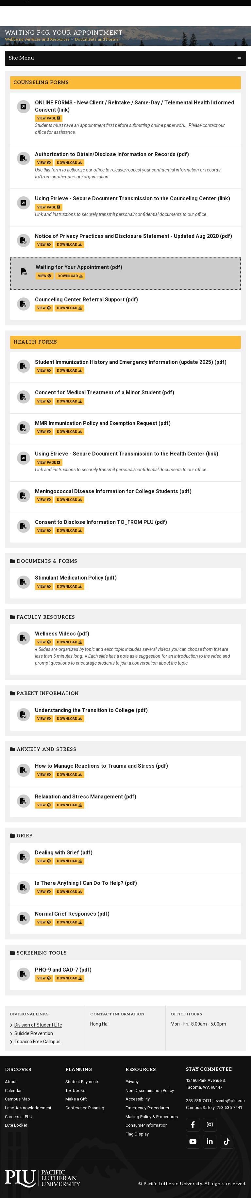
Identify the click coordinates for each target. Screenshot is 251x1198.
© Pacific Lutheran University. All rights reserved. (192, 1184)
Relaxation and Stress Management (79, 797)
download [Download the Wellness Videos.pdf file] (69, 642)
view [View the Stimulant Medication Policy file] (44, 586)
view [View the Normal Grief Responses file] (44, 922)
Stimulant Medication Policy (69, 578)
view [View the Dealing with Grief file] (44, 861)
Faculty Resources (42, 617)
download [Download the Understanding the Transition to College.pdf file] (69, 719)
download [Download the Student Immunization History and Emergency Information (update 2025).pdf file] (69, 370)
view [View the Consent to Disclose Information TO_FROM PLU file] (44, 530)
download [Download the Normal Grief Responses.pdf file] (69, 922)
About (11, 1081)
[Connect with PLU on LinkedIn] (210, 1142)
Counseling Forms (41, 82)
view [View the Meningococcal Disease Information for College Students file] (44, 500)
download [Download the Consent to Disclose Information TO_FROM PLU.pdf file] (69, 530)
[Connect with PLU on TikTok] (227, 1142)
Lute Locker (16, 1125)
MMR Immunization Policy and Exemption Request (96, 423)
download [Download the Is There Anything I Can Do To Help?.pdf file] (69, 892)
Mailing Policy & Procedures (152, 1116)
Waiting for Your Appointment (72, 267)
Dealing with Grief (57, 852)
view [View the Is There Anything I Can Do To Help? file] (44, 892)
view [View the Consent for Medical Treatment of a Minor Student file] (44, 401)
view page (48, 118)
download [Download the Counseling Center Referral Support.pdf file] (69, 308)
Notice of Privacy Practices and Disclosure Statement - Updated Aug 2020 (127, 236)
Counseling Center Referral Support (80, 299)
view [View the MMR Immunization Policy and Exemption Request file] (44, 432)
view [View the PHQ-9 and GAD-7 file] (44, 978)
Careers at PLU (18, 1116)
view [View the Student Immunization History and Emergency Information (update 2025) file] (44, 370)
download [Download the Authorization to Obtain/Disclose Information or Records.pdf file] (69, 163)
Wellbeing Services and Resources (37, 39)
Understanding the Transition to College (84, 710)
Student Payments (82, 1081)
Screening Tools (38, 953)
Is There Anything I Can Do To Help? (79, 883)
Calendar (13, 1090)
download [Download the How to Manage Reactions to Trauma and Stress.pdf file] (69, 775)
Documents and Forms (97, 39)
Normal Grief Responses (65, 914)
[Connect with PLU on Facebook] (193, 1125)
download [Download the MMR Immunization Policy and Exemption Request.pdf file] (69, 432)
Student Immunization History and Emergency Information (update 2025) (124, 362)
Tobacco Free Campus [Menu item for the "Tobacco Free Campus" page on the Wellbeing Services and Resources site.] (37, 1041)
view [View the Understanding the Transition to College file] (44, 719)
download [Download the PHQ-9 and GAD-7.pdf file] (69, 978)
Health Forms (35, 342)
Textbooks (75, 1090)
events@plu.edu (229, 1100)
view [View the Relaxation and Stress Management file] (44, 805)
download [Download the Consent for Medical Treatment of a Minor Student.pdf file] (69, 401)
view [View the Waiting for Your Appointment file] (44, 276)
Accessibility (138, 1099)
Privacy (132, 1081)
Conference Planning (84, 1107)
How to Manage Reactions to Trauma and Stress (95, 766)
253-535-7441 (229, 1107)
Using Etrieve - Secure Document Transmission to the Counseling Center (125, 198)
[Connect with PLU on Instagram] (210, 1125)
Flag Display (137, 1134)
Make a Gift (76, 1099)
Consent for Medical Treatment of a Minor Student (98, 392)
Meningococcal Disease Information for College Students (106, 491)
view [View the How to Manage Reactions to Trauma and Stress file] (44, 775)
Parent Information (44, 693)
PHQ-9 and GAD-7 (56, 970)
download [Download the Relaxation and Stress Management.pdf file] (69, 805)
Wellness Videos (55, 634)
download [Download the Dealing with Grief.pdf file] (69, 861)
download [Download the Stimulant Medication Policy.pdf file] (69, 586)
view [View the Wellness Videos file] (44, 642)
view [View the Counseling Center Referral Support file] (44, 308)
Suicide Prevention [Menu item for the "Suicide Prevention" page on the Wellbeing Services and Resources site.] (33, 1033)
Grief (21, 836)
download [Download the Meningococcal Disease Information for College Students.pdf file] (69, 500)
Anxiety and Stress (43, 749)
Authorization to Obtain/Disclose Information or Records (105, 154)
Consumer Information (147, 1125)
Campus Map (17, 1099)
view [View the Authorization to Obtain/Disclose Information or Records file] (44, 163)
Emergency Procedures (147, 1107)
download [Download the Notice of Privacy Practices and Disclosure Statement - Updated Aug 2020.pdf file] (69, 244)
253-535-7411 (198, 1100)
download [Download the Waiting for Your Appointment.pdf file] (70, 276)
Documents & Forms (43, 561)
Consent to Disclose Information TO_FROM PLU (94, 522)
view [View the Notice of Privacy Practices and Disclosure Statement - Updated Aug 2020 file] (44, 244)
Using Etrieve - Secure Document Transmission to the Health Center (120, 454)
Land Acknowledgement (28, 1107)
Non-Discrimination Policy (150, 1090)
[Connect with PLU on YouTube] (193, 1142)
